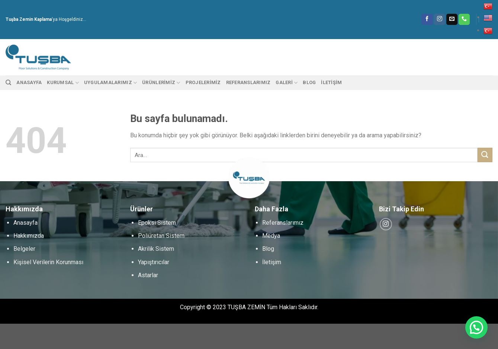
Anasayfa (29, 82)
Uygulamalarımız (110, 82)
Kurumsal (63, 82)
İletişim (331, 82)
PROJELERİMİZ (203, 82)
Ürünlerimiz (161, 82)
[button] (476, 327)
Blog (309, 82)
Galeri (287, 82)
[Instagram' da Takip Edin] (439, 19)
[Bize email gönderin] (451, 19)
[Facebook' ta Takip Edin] (427, 19)
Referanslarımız (248, 82)
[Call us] (464, 19)
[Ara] (8, 83)
